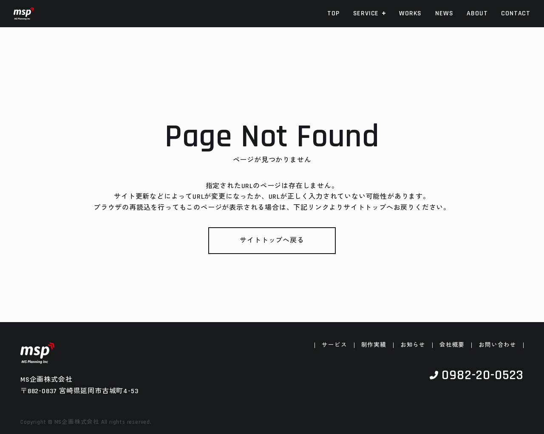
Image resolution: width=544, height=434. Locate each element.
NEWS (444, 13)
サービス (334, 345)
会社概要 (452, 345)
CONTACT (515, 13)
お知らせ (412, 345)
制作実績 (373, 345)
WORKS (410, 13)
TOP (333, 13)
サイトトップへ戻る (272, 240)
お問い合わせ (497, 345)
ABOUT (477, 13)
